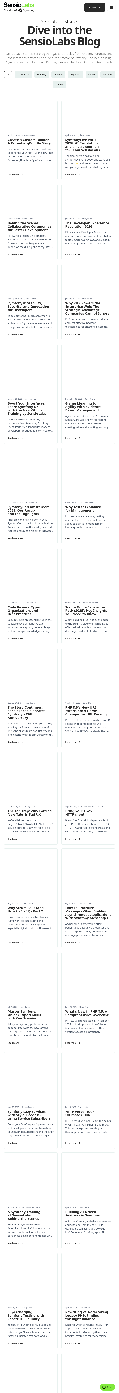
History (65, 1341)
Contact (66, 1360)
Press (64, 1347)
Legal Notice (45, 1383)
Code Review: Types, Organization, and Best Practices (25, 549)
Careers (59, 84)
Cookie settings (10, 1383)
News (6, 1341)
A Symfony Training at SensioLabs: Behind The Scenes (24, 1033)
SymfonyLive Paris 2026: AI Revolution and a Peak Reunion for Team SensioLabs (82, 144)
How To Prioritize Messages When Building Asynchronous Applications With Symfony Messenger (88, 791)
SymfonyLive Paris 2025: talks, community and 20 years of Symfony (28, 1193)
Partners (107, 74)
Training (58, 74)
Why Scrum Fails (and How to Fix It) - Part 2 (26, 788)
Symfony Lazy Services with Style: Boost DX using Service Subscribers (29, 953)
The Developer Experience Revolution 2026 (87, 225)
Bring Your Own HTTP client (78, 711)
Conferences (68, 1305)
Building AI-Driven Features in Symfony (82, 1031)
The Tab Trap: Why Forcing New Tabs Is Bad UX (30, 711)
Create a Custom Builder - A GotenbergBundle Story (29, 141)
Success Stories (11, 1353)
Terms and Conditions (13, 1387)
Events (91, 74)
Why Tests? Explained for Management (83, 468)
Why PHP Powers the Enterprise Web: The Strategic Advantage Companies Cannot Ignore (87, 308)
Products (8, 1324)
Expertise (75, 74)
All (8, 74)
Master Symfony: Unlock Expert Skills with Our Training (24, 873)
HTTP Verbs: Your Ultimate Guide (79, 951)
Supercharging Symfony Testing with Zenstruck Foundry (26, 1113)
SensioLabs (23, 74)
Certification (68, 1318)
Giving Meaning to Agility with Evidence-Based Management (83, 386)
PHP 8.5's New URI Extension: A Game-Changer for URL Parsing (86, 629)
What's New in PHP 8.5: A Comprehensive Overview (87, 871)
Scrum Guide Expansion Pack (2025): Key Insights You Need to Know (86, 549)
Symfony (41, 74)
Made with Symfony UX (29, 1383)
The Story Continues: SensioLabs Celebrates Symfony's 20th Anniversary (26, 631)
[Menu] (111, 7)
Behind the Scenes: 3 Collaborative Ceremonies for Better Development (29, 226)
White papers (10, 1347)
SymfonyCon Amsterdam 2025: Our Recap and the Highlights (29, 469)
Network (66, 1324)
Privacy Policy (58, 1383)
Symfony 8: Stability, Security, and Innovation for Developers (28, 306)
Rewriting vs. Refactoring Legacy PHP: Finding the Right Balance (86, 1113)
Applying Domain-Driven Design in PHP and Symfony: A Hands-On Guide (80, 1194)
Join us (65, 1353)
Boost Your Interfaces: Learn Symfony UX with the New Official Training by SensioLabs (27, 388)
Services (8, 1305)
